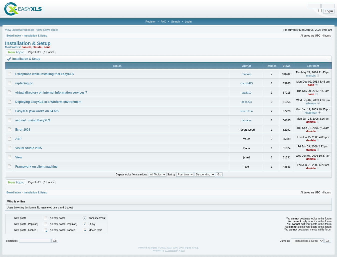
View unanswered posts (19, 29)
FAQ (163, 21)
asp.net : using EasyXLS (32, 120)
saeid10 (247, 92)
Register (150, 21)
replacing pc (24, 83)
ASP (18, 139)
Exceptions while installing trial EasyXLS (44, 74)
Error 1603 (22, 129)
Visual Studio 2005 (28, 148)
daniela (26, 47)
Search (175, 21)
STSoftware (171, 250)
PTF (183, 250)
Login (188, 21)
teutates (246, 120)
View (18, 157)
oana (47, 47)
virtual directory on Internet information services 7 (51, 92)
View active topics (47, 29)
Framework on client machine (36, 166)
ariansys (247, 101)
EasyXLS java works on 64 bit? (37, 111)
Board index (14, 35)
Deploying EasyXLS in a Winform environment (48, 102)
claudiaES (246, 83)
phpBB (153, 247)
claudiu (38, 47)
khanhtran (247, 111)
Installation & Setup (35, 35)
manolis (246, 74)
